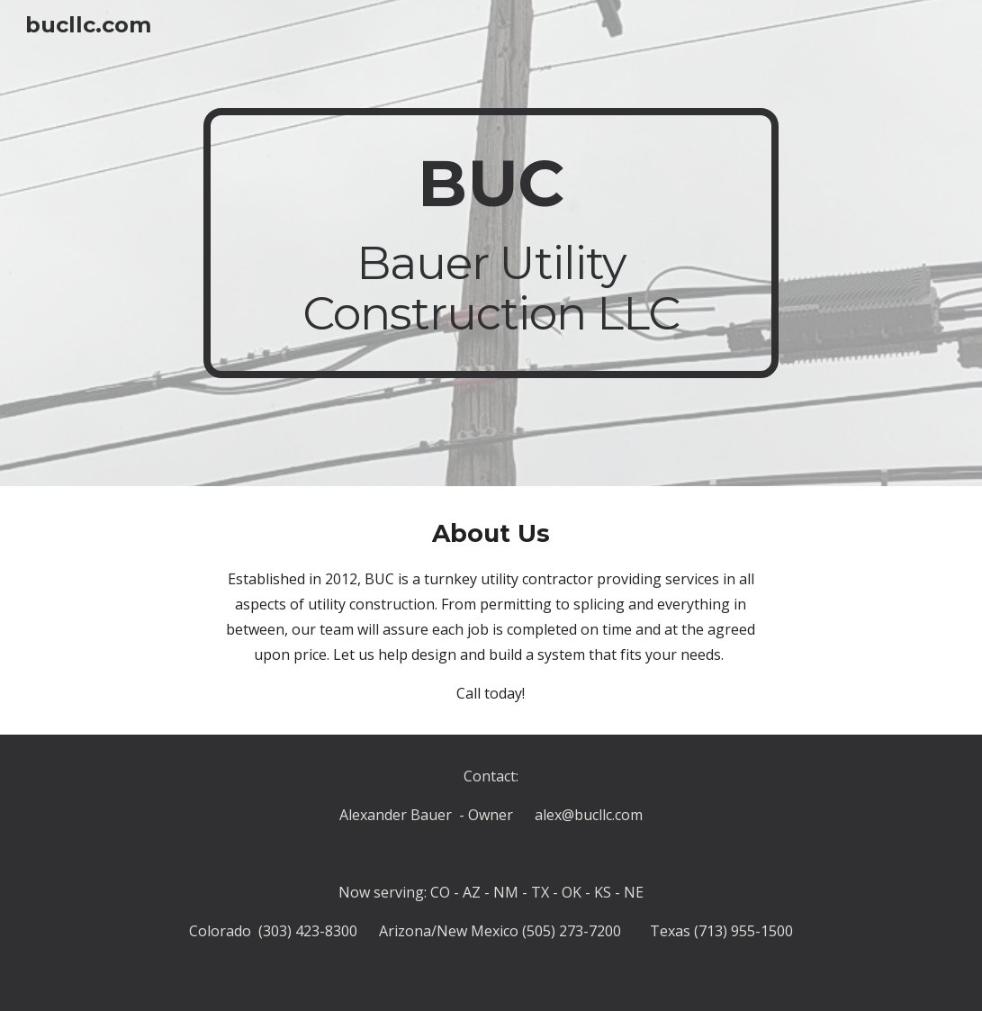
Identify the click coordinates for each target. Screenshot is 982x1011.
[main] (490, 243)
